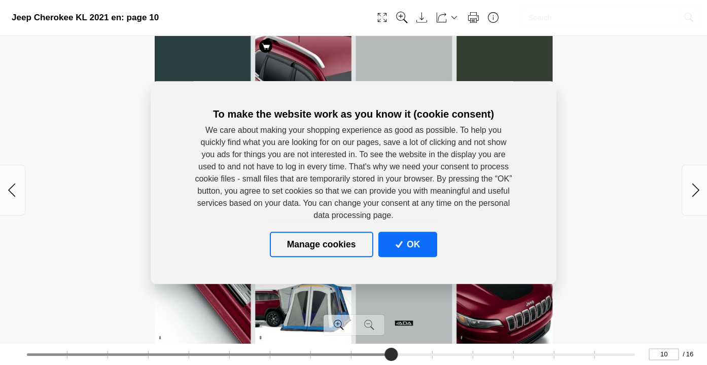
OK (408, 244)
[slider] (391, 354)
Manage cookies (321, 244)
